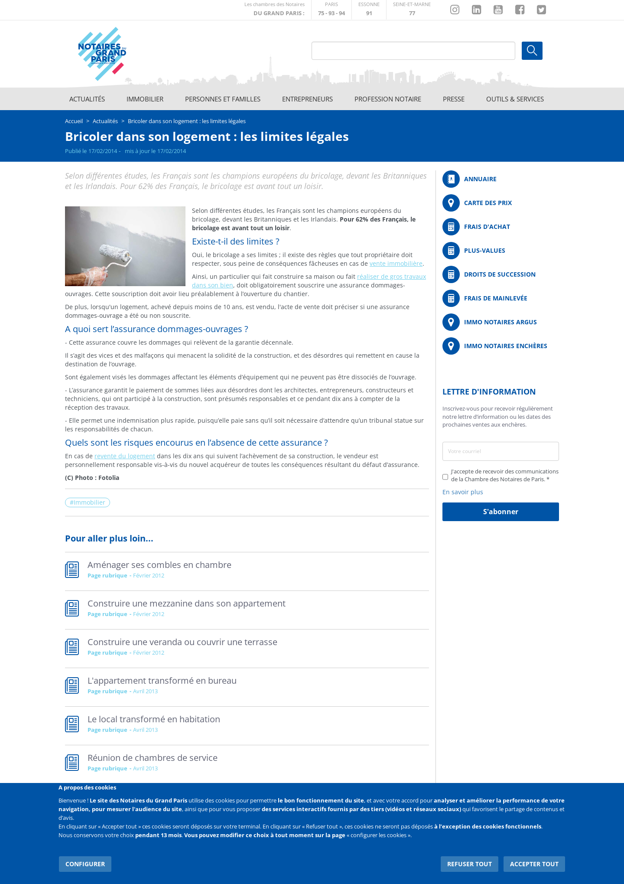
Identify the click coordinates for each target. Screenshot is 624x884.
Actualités (87, 99)
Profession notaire (387, 99)
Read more (247, 571)
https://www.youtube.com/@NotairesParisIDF (498, 10)
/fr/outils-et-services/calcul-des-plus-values (500, 250)
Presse (454, 99)
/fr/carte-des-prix (500, 203)
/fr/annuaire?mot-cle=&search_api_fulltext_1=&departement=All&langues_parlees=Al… (500, 179)
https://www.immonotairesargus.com (500, 322)
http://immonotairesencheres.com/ (500, 346)
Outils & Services (515, 99)
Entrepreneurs (307, 99)
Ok (532, 51)
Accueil (74, 121)
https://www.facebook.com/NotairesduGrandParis (519, 10)
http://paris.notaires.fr (331, 10)
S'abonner (500, 511)
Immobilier (145, 99)
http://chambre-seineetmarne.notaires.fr (412, 10)
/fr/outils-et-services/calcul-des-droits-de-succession (500, 274)
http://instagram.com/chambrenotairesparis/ (454, 10)
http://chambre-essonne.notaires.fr (369, 10)
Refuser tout (470, 862)
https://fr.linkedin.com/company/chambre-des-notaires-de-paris (476, 10)
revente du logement (124, 456)
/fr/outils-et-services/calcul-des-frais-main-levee (500, 298)
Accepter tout (534, 862)
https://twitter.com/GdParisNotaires (541, 10)
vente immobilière (396, 263)
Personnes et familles (222, 99)
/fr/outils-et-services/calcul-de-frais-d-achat (500, 226)
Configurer (84, 862)
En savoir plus (462, 492)
